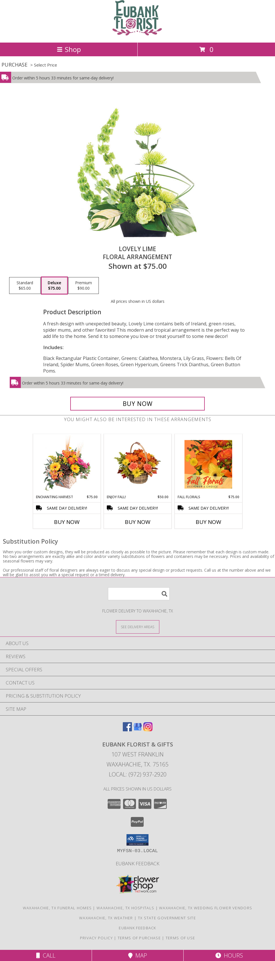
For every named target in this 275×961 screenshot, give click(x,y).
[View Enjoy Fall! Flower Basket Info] (137, 464)
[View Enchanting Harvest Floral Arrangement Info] (67, 464)
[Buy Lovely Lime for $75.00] (137, 404)
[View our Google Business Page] (137, 729)
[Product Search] (139, 593)
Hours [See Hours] (229, 955)
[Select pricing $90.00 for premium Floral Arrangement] (84, 285)
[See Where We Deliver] (137, 626)
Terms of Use (180, 937)
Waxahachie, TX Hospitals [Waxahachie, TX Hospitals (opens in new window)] (125, 907)
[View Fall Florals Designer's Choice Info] (208, 464)
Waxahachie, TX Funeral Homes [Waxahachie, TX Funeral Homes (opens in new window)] (57, 907)
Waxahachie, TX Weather (106, 917)
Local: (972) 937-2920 (137, 774)
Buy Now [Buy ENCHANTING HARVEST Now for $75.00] (67, 522)
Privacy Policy (96, 937)
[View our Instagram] (147, 729)
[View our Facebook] (127, 729)
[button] (137, 840)
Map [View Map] (137, 955)
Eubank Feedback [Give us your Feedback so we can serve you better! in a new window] (137, 863)
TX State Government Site (167, 917)
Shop (69, 49)
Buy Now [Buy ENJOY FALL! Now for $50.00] (137, 522)
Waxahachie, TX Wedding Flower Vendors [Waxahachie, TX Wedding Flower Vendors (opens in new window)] (205, 907)
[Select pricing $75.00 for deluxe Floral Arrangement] (54, 285)
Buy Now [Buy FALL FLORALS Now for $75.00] (208, 522)
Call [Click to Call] (45, 955)
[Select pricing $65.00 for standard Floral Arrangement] (24, 285)
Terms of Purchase (139, 937)
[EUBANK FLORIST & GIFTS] (137, 34)
